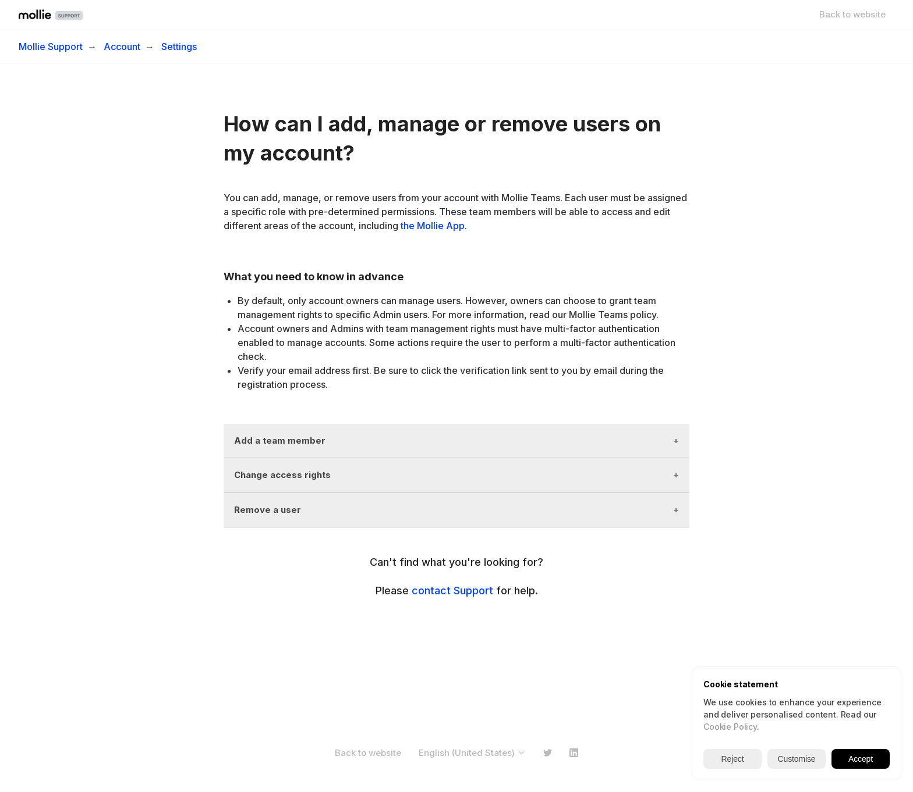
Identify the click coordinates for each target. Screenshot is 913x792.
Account (122, 46)
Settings (179, 46)
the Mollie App (433, 225)
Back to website (852, 14)
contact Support (452, 590)
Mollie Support (51, 46)
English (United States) (472, 752)
